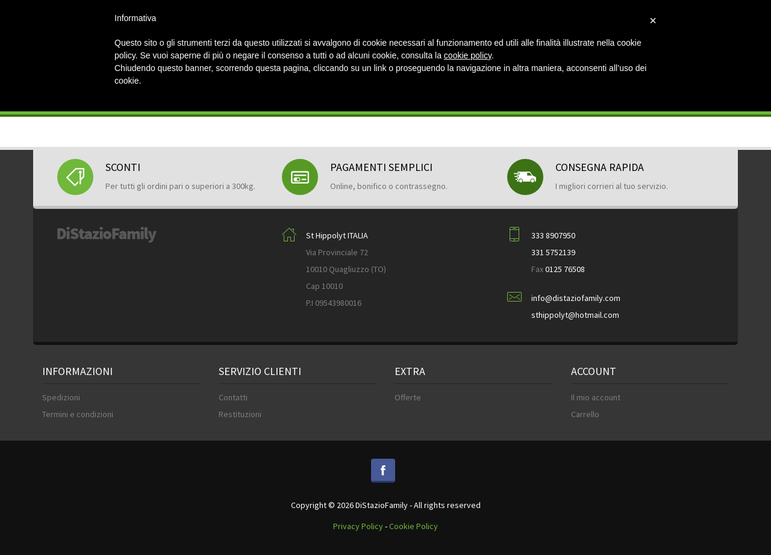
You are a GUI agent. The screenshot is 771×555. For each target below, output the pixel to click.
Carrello (585, 414)
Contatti (233, 397)
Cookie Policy (413, 526)
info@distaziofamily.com (575, 298)
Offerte (408, 397)
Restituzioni (240, 414)
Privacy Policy (358, 526)
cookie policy (468, 55)
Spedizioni (61, 397)
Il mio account (595, 397)
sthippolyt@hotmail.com (575, 314)
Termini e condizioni (77, 414)
